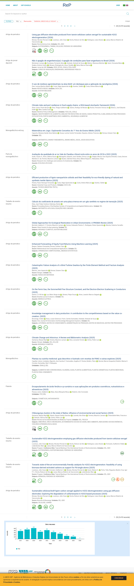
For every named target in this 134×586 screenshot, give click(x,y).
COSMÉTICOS (42, 398)
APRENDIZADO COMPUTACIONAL (49, 251)
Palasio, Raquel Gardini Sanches (60, 415)
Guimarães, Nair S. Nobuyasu (47, 363)
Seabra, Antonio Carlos (39, 65)
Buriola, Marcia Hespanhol (107, 361)
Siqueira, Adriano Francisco (91, 133)
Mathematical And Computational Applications (52, 248)
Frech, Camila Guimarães (70, 319)
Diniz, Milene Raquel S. (84, 159)
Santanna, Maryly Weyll (39, 340)
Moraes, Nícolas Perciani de (41, 40)
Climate (39, 342)
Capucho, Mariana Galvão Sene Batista (44, 133)
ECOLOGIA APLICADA (45, 163)
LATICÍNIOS (42, 323)
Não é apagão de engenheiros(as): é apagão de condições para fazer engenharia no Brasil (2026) (73, 61)
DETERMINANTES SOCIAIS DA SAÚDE (74, 422)
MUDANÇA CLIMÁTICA (45, 229)
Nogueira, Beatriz (114, 470)
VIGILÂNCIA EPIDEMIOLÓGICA (42, 424)
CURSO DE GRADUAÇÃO (46, 69)
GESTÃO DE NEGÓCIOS (96, 323)
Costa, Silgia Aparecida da (61, 86)
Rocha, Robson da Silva (77, 40)
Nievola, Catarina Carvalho (114, 225)
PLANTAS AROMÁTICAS (100, 370)
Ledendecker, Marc (38, 446)
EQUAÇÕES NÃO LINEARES (64, 208)
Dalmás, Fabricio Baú (41, 417)
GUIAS (72, 370)
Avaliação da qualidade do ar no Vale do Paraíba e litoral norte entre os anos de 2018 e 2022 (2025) (74, 154)
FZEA (70, 67)
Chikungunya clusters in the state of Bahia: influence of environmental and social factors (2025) (72, 413)
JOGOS (77, 140)
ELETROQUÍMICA (44, 46)
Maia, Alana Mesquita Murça (60, 392)
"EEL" (19, 22)
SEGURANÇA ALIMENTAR (79, 116)
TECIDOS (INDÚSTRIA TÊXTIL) (48, 187)
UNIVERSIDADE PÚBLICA (72, 69)
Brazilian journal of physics (46, 297)
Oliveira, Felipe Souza (69, 294)
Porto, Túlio (105, 470)
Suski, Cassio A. (37, 156)
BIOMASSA (42, 476)
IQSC (62, 44)
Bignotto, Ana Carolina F (58, 361)
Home (8, 5)
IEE (57, 342)
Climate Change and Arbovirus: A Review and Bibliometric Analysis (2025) (63, 337)
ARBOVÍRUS (42, 422)
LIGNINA (49, 502)
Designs (39, 273)
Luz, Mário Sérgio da (53, 294)
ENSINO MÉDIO (70, 140)
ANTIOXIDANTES (53, 398)
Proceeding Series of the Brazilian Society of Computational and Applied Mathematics (65, 206)
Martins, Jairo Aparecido (40, 270)
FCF (41, 394)
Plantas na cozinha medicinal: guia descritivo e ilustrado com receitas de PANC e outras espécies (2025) (76, 359)
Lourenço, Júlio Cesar (60, 40)
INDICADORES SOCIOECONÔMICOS (110, 422)
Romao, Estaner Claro (109, 133)
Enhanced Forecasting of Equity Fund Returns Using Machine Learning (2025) (65, 244)
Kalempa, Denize (55, 204)
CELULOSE (59, 46)
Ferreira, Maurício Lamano (50, 159)
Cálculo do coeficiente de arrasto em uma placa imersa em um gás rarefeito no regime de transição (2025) (77, 201)
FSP (83, 420)
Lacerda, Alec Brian (79, 415)
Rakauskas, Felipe (98, 159)
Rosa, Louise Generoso (53, 319)
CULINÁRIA (66, 370)
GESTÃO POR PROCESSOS (113, 323)
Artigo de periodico (13, 34)
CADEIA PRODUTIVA (93, 114)
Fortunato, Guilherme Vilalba (115, 444)
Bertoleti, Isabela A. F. (39, 225)
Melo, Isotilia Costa (45, 109)
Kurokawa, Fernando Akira (55, 63)
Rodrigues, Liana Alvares (95, 40)
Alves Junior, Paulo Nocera (40, 107)
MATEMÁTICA (43, 140)
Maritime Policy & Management (47, 112)
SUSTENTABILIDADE (44, 91)
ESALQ (65, 67)
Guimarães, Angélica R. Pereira (76, 361)
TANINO (52, 46)
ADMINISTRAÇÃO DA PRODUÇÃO (77, 323)
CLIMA (103, 114)
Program (40, 448)
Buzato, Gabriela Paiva (69, 159)
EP (58, 67)
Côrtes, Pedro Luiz (93, 340)
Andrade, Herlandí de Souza (76, 63)
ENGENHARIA (59, 69)
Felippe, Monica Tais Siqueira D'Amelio (104, 156)
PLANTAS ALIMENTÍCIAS (83, 370)
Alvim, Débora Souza (49, 156)
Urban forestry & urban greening (47, 227)
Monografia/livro (12, 358)
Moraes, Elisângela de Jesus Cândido (61, 65)
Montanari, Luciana (38, 63)
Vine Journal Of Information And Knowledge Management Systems (59, 321)
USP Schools (26, 5)
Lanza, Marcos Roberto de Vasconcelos (60, 446)
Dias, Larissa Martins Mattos (41, 86)
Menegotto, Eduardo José (67, 156)
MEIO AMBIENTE (92, 422)
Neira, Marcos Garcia (83, 65)
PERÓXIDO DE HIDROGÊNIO (73, 46)
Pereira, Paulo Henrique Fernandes (43, 183)
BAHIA (54, 424)
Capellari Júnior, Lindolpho (40, 361)
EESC (55, 67)
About (15, 5)
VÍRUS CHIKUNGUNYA (54, 422)
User (118, 5)
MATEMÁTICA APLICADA (46, 208)
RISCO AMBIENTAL (63, 116)
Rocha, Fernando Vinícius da (99, 107)
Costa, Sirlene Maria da (93, 86)
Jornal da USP (41, 67)
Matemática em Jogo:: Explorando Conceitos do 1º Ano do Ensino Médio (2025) (66, 130)
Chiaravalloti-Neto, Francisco (117, 415)
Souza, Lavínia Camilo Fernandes (70, 133)
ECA (54, 342)
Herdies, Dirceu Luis (82, 156)
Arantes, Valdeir (78, 86)
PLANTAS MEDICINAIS (116, 370)
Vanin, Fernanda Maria (115, 63)
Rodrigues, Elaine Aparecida (94, 225)
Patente (9, 386)
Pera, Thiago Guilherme (59, 107)
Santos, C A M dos (38, 294)
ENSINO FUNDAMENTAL (56, 140)
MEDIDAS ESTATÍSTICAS (69, 251)
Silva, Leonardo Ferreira (76, 340)
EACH (57, 88)
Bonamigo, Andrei (37, 319)
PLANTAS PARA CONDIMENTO (42, 372)
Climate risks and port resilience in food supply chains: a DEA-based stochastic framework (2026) (73, 105)
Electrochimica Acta (43, 44)
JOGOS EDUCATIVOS (87, 140)
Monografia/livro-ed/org (15, 130)
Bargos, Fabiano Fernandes (41, 246)
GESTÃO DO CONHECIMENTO (56, 323)
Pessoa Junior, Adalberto (40, 392)
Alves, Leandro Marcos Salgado (89, 294)
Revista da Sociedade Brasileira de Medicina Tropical (54, 420)
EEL (59, 44)
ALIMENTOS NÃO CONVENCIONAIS (50, 370)
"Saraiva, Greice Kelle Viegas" (46, 22)
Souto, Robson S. (93, 470)
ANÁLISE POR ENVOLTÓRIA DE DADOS (73, 114)
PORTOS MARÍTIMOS (50, 116)
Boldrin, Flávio (91, 361)
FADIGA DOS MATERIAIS (46, 275)
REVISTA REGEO (42, 88)
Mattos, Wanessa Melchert (96, 63)
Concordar (118, 578)
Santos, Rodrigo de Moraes (78, 107)
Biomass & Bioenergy (44, 500)
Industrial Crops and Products (47, 185)
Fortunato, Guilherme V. (56, 470)
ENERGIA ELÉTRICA (44, 299)
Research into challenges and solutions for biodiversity (55, 161)
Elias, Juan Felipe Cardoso (40, 204)
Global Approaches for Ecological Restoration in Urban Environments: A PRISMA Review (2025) (72, 223)
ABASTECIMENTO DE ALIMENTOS (49, 114)
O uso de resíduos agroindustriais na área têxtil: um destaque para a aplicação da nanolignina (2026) (75, 84)
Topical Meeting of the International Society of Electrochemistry (76, 448)
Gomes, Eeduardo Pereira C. (75, 225)
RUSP (74, 67)
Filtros (8, 21)
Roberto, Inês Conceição (80, 392)
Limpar (127, 21)
